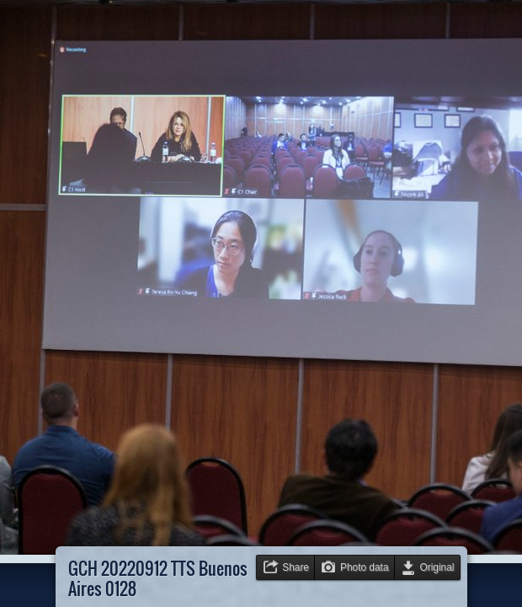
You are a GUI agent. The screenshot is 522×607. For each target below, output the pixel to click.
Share (295, 567)
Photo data (364, 567)
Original (437, 567)
